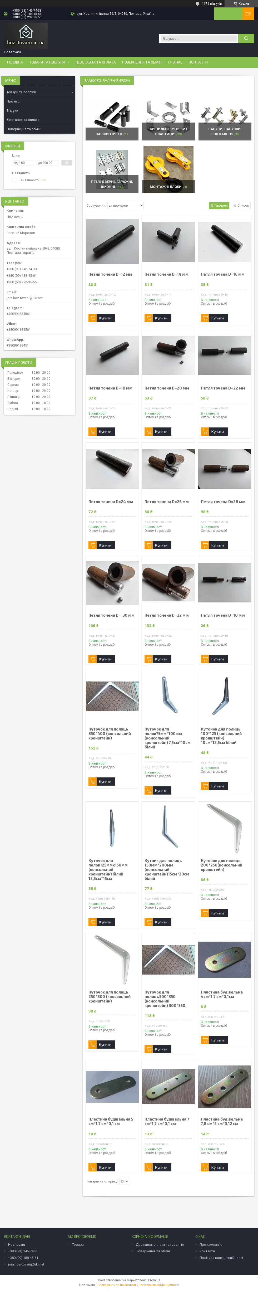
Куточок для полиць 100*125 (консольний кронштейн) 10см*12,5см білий (221, 736)
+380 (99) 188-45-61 (23, 1258)
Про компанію (211, 1245)
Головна (15, 62)
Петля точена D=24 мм (110, 501)
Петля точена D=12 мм (110, 274)
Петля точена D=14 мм (166, 274)
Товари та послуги (47, 62)
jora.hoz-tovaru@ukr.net (25, 298)
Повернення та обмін (142, 62)
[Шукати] (246, 38)
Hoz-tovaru (16, 1245)
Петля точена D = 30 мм (111, 615)
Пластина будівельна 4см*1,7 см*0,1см (222, 994)
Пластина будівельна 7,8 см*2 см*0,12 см (222, 1121)
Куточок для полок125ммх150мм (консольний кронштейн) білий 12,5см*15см (108, 869)
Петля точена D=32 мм (167, 615)
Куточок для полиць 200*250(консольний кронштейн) (221, 865)
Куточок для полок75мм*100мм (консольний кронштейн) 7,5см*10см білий (168, 738)
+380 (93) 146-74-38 (23, 1251)
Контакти (198, 62)
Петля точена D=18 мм (110, 388)
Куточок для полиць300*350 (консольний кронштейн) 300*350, (165, 999)
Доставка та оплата (96, 62)
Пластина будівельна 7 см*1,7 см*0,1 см (167, 1121)
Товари (78, 1245)
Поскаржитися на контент (116, 1285)
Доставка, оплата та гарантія (160, 1245)
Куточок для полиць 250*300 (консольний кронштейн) (109, 996)
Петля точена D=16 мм (223, 274)
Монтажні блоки (166, 187)
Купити (105, 318)
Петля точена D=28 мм (223, 501)
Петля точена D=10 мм (223, 615)
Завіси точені (109, 134)
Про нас (175, 62)
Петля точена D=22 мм (223, 388)
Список (243, 205)
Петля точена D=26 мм (167, 501)
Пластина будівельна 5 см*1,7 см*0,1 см (110, 1121)
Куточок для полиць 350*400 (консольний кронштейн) (109, 733)
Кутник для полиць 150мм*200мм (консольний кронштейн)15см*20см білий (167, 869)
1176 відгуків (212, 4)
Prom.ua (154, 1280)
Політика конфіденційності (221, 1258)
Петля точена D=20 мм (167, 388)
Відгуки (12, 111)
